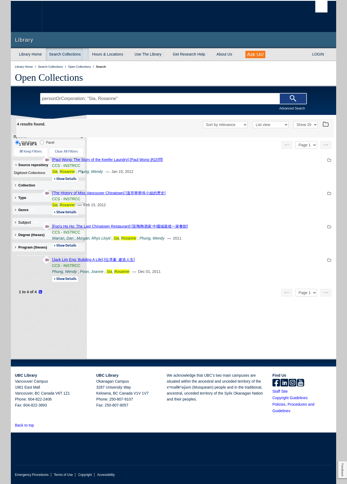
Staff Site (280, 391)
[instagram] (292, 383)
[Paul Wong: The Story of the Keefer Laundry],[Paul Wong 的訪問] (181, 159)
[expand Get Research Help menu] (210, 54)
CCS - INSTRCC (140, 165)
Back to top (27, 425)
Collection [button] (25, 185)
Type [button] (24, 198)
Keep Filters (31, 151)
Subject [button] (27, 222)
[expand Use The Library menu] (166, 54)
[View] (270, 124)
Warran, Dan (137, 238)
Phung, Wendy (164, 171)
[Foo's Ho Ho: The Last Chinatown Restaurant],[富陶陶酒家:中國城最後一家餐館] (194, 226)
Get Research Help (189, 54)
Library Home (30, 54)
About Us (224, 54)
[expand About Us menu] (237, 54)
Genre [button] (25, 210)
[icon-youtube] (300, 383)
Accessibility (106, 475)
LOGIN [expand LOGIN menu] (318, 54)
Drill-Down (25, 142)
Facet (47, 142)
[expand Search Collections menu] (85, 54)
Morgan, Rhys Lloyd (168, 238)
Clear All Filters (66, 151)
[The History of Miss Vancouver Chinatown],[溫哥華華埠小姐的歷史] (183, 193)
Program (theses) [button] (35, 247)
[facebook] (276, 383)
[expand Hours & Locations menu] (128, 54)
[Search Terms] (173, 98)
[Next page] (325, 145)
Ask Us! (255, 54)
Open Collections (49, 77)
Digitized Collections (47, 172)
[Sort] (225, 124)
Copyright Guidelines (290, 398)
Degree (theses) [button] (34, 235)
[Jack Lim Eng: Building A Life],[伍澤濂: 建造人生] (167, 259)
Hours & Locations (107, 54)
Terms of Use (63, 475)
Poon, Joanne (166, 271)
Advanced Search (292, 108)
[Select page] (306, 145)
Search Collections (65, 54)
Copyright (85, 475)
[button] (37, 425)
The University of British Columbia (26, 16)
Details (139, 179)
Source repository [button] (31, 165)
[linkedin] (284, 383)
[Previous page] (286, 145)
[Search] (293, 98)
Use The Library (147, 54)
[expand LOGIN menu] (329, 54)
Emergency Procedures (32, 475)
